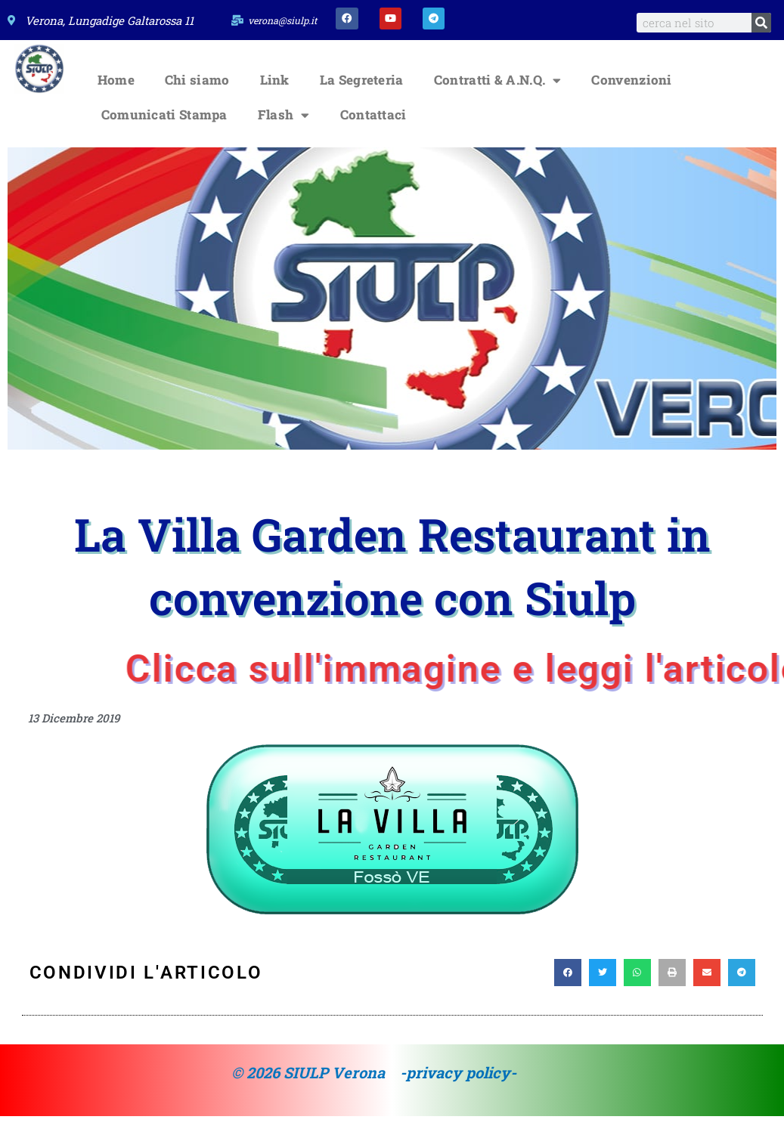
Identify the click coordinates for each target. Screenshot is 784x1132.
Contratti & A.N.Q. (498, 96)
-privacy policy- (458, 1089)
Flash (284, 131)
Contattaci (373, 131)
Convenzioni (631, 96)
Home (116, 96)
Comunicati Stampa (164, 131)
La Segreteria (362, 96)
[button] (567, 989)
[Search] (761, 22)
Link (275, 96)
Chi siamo (197, 96)
